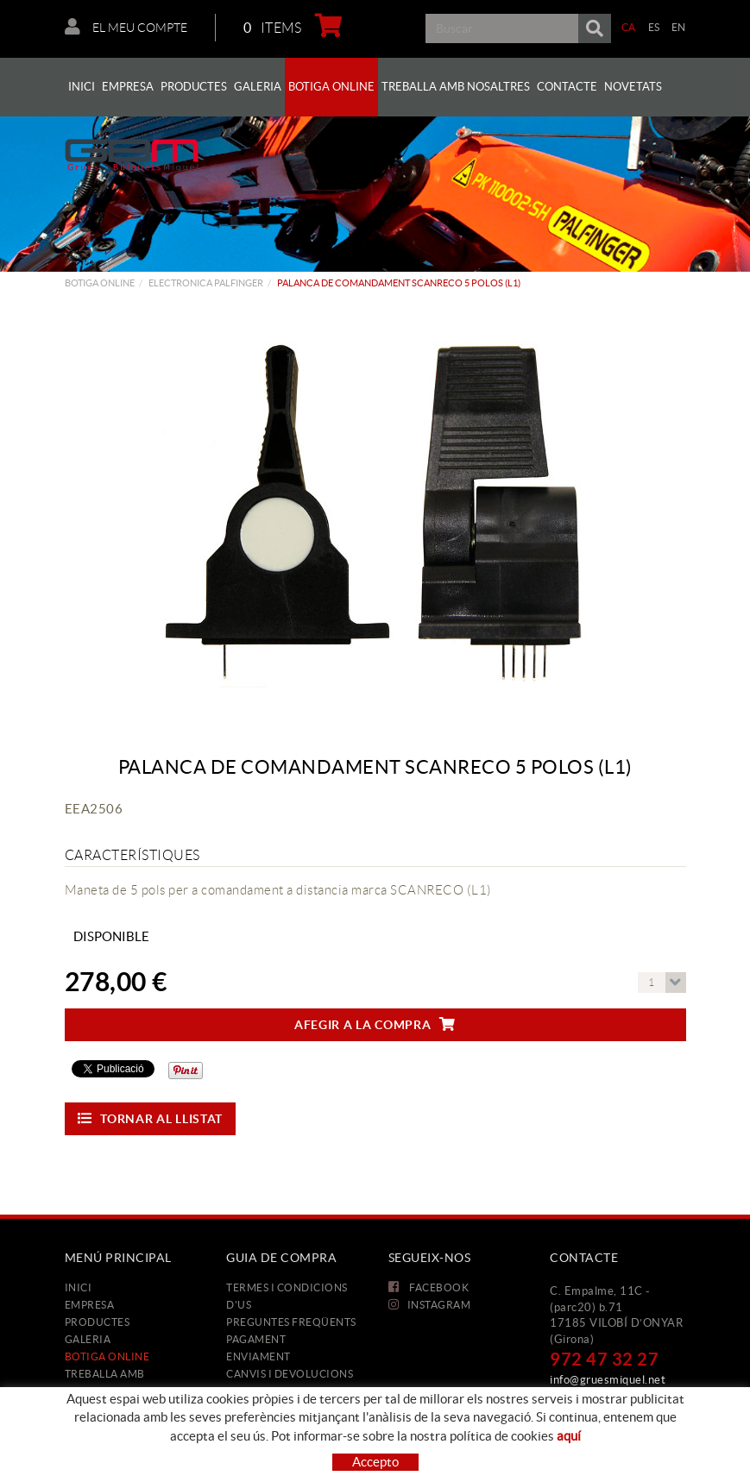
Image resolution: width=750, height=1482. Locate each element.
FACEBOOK (429, 1287)
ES (654, 27)
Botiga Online (100, 283)
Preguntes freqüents (291, 1322)
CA (628, 27)
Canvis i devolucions (289, 1373)
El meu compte (126, 26)
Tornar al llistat (151, 1118)
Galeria (88, 1339)
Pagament (256, 1339)
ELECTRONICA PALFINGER (205, 283)
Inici (78, 1287)
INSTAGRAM (429, 1304)
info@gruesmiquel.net (607, 1379)
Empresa (90, 1304)
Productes (97, 1322)
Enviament (258, 1356)
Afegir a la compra (375, 1024)
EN (678, 27)
